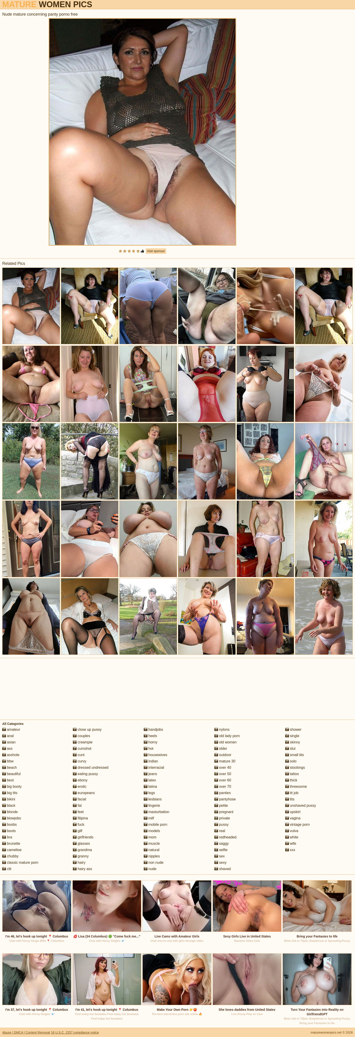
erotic (79, 786)
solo (291, 761)
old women (225, 742)
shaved (222, 869)
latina (150, 786)
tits (290, 799)
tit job (292, 793)
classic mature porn (20, 862)
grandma (82, 850)
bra (7, 837)
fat (77, 805)
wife (290, 843)
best (8, 780)
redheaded (225, 837)
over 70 (222, 786)
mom (150, 837)
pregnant (223, 812)
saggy (221, 843)
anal (8, 736)
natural (151, 850)
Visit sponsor (156, 251)
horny (150, 742)
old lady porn (227, 736)
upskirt (293, 812)
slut (290, 748)
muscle (152, 843)
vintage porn (297, 824)
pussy (221, 824)
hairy (79, 862)
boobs (9, 824)
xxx (290, 850)
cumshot (82, 748)
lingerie (152, 805)
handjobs (153, 729)
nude (150, 869)
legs (149, 793)
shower (293, 729)
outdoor (222, 755)
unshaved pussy (300, 805)
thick (291, 780)
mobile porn (155, 824)
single (292, 736)
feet (78, 812)
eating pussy (85, 774)
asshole (10, 755)
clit (6, 869)
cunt (78, 755)
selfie (221, 850)
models (152, 831)
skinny (292, 742)
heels (150, 736)
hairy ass (82, 869)
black (8, 805)
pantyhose (225, 799)
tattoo (292, 774)
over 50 (222, 774)
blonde (10, 812)
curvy (79, 761)
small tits (294, 755)
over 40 (222, 767)
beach (9, 767)
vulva (291, 831)
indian (151, 761)
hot (149, 748)
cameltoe (12, 850)
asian (9, 742)
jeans (150, 774)
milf (149, 818)
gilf (77, 831)
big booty (12, 786)
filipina (80, 818)
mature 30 (224, 761)
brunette (11, 843)
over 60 (222, 780)
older (220, 748)
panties (222, 793)
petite (221, 805)
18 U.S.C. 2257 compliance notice (75, 1032)
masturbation (156, 812)
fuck (78, 824)
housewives (155, 755)
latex (150, 780)
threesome (296, 786)
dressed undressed (90, 767)
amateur (11, 729)
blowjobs (11, 818)
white (291, 837)
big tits (9, 793)
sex (219, 856)
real (219, 831)
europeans (84, 793)
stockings (295, 767)
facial (79, 799)
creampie (82, 742)
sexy (220, 862)
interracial (154, 767)
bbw (8, 761)
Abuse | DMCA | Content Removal (26, 1032)
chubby (10, 856)
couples (81, 736)
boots (9, 831)
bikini (8, 799)
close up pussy (87, 729)
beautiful (11, 774)
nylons (222, 729)
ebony (80, 780)
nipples (152, 856)
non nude (153, 862)
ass (7, 748)
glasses (81, 843)
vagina (293, 818)
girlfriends (83, 837)
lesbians (153, 799)
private (222, 818)
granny (81, 856)
